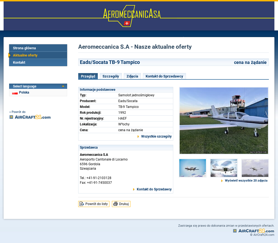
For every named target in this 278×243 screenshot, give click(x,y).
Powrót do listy (96, 204)
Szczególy (111, 76)
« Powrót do (17, 112)
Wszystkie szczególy (156, 136)
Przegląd (88, 76)
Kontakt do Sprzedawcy (164, 76)
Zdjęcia (132, 76)
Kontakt (19, 62)
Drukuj (124, 204)
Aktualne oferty (25, 55)
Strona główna (24, 48)
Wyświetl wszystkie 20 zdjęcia (246, 180)
